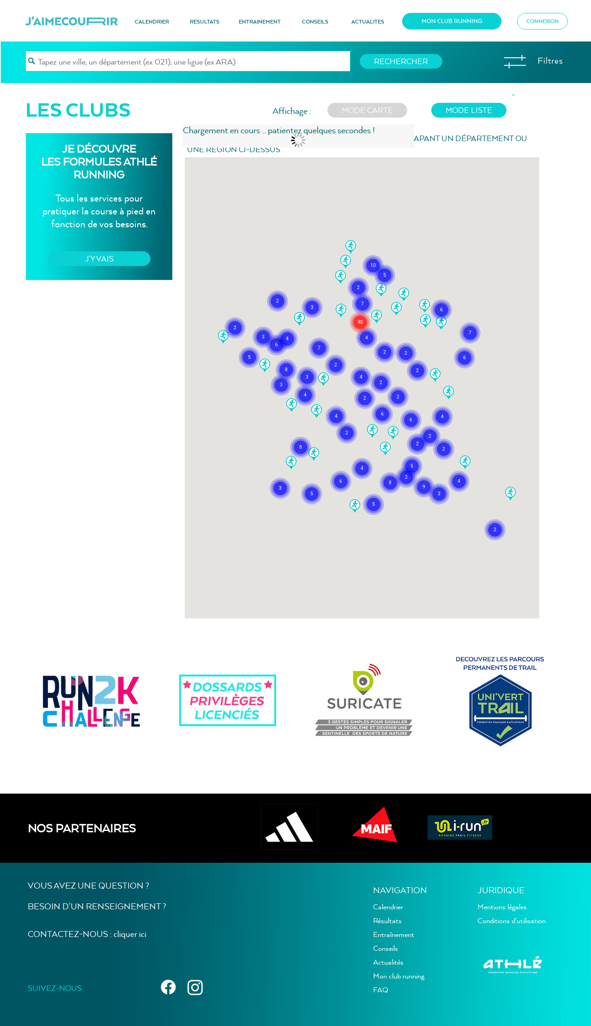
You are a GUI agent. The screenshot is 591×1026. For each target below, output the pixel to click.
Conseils (385, 948)
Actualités (388, 962)
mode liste (469, 110)
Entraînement (393, 934)
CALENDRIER (152, 21)
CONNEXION (542, 21)
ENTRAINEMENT (260, 21)
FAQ (380, 989)
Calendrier (388, 906)
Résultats (387, 920)
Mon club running (398, 976)
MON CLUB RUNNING (452, 21)
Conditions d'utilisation (511, 920)
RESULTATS (204, 21)
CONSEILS (315, 21)
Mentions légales (502, 906)
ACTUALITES (367, 21)
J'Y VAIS (99, 258)
